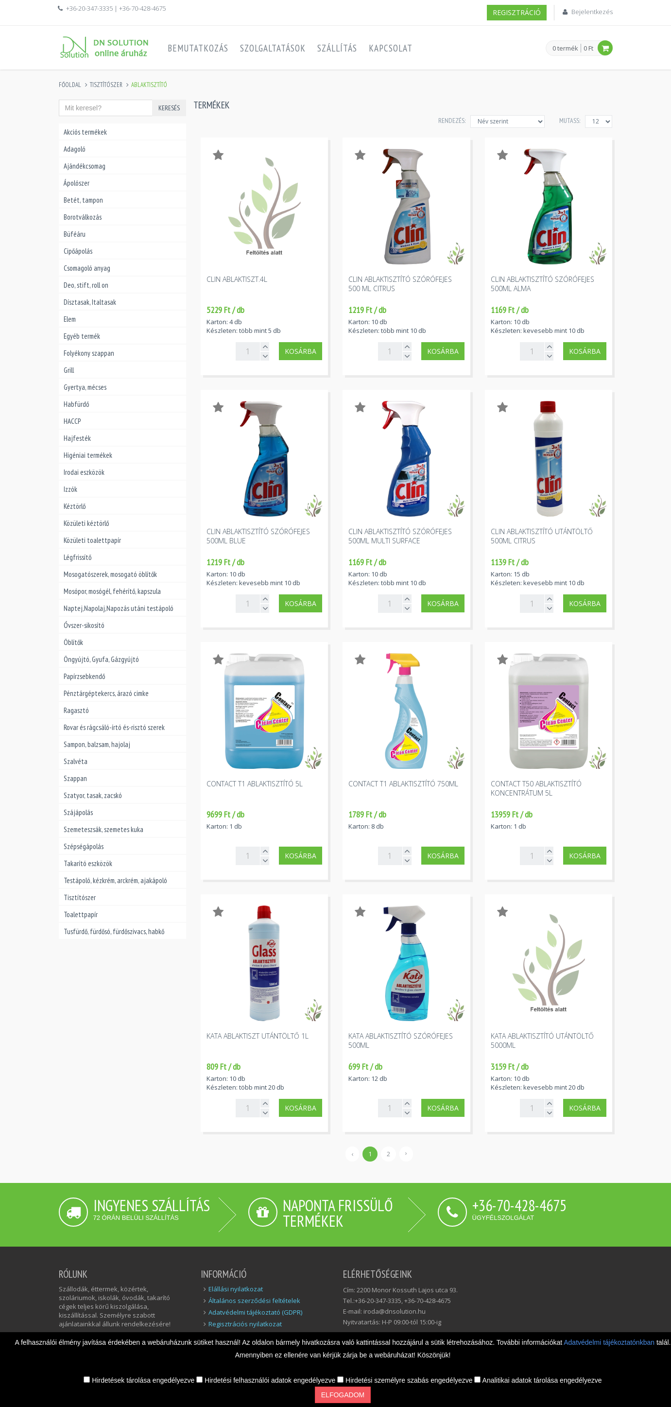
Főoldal (70, 85)
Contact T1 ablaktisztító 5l (254, 783)
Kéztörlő (75, 506)
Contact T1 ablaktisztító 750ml (403, 783)
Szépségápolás (83, 846)
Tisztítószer (106, 85)
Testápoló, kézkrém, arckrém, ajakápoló (115, 880)
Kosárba (300, 351)
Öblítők (73, 642)
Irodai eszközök (84, 472)
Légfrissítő (77, 557)
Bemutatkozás (198, 48)
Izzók (70, 489)
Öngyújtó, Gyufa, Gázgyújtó (101, 659)
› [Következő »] (406, 1152)
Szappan (75, 778)
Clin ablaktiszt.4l (236, 279)
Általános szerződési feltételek (254, 1300)
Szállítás (337, 48)
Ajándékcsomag (84, 166)
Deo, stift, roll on (86, 285)
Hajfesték (77, 438)
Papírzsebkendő (84, 676)
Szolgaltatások (273, 48)
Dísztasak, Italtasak (90, 302)
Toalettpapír (81, 914)
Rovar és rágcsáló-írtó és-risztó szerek (114, 727)
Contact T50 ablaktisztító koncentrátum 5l (536, 788)
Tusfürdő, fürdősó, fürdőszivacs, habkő (114, 931)
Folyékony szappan (89, 353)
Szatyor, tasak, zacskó (93, 795)
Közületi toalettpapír (92, 540)
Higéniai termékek (88, 455)
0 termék (565, 48)
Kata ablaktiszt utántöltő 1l (257, 1036)
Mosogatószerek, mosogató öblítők (110, 574)
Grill (69, 370)
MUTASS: (569, 120)
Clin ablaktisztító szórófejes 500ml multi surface (400, 536)
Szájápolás (78, 812)
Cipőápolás (78, 251)
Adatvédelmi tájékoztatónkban (610, 1342)
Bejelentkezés (592, 11)
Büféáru (75, 234)
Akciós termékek (85, 132)
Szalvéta (75, 761)
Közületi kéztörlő (86, 523)
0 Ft (588, 48)
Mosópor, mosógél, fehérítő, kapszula (112, 591)
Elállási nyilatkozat (235, 1289)
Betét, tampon (83, 200)
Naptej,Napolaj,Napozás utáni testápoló (118, 608)
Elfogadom (342, 1395)
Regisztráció (517, 12)
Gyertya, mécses (85, 387)
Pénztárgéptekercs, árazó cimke (106, 693)
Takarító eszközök (88, 863)
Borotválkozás (83, 217)
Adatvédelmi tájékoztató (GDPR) (255, 1312)
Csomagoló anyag (87, 268)
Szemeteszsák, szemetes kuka (103, 829)
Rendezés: (451, 120)
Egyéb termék (82, 336)
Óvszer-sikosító (84, 625)
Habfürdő (76, 404)
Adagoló (75, 149)
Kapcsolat (391, 48)
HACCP (72, 421)
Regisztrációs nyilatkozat (245, 1324)
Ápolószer (76, 183)
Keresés (169, 108)
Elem (70, 319)
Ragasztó (76, 710)
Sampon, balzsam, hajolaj (97, 744)
